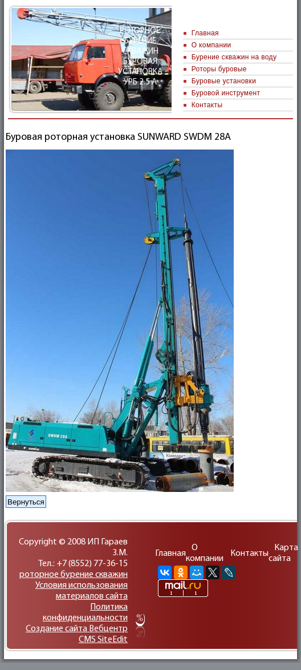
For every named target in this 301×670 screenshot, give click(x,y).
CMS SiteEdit (103, 639)
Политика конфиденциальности (85, 613)
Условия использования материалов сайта (81, 591)
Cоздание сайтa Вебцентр (77, 628)
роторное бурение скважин (73, 574)
